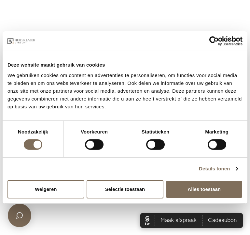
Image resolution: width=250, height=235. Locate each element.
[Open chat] (19, 215)
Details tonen (214, 168)
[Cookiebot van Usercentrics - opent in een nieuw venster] (214, 41)
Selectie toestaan (125, 189)
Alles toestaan (204, 189)
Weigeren (46, 189)
